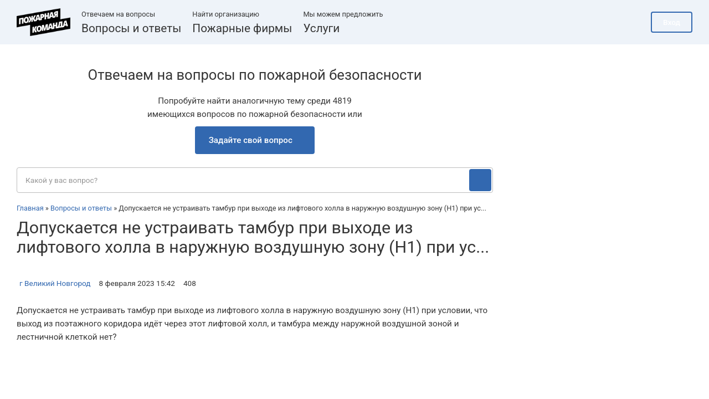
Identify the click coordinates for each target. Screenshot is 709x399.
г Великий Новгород (55, 283)
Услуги (321, 28)
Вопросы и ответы (131, 28)
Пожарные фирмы (242, 28)
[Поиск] (480, 180)
